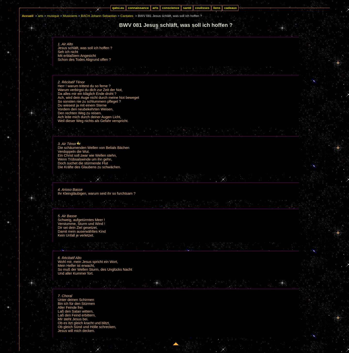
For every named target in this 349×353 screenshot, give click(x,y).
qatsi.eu (118, 8)
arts (155, 8)
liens (217, 8)
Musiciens (70, 16)
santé (187, 8)
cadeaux (230, 8)
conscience (170, 8)
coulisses (202, 8)
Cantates (126, 16)
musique (53, 16)
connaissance (138, 8)
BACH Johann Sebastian (99, 16)
